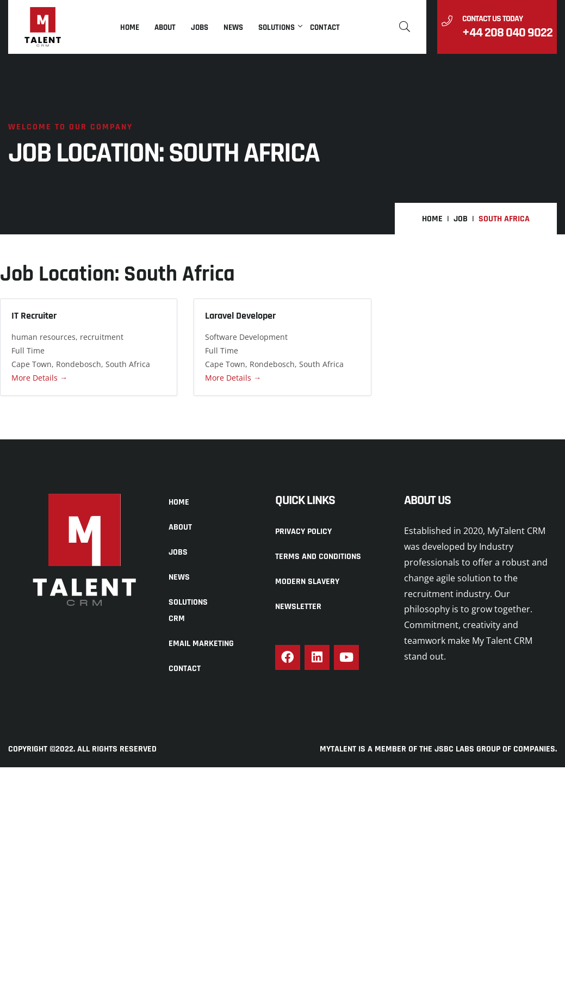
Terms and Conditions (318, 556)
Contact (325, 27)
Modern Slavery (307, 581)
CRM (177, 618)
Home (129, 27)
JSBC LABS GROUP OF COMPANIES (494, 749)
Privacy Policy (303, 531)
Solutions (276, 27)
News (233, 27)
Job (461, 219)
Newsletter (298, 606)
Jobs (199, 27)
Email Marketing (201, 643)
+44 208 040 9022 (507, 32)
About (165, 27)
